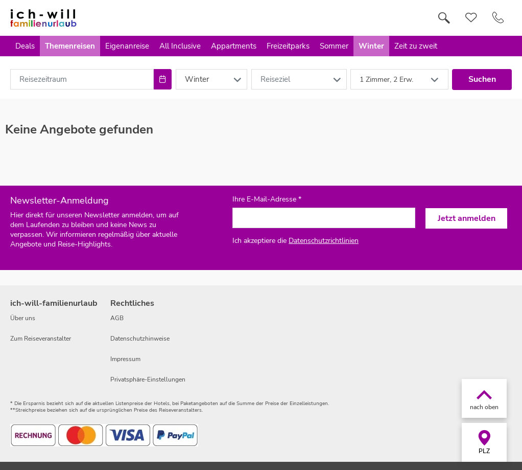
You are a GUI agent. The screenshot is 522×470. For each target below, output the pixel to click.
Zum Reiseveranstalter (40, 338)
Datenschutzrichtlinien (324, 240)
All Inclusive (180, 46)
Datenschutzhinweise (140, 338)
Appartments (233, 46)
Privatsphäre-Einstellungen (147, 379)
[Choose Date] (163, 79)
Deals (25, 46)
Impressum (125, 359)
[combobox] (82, 79)
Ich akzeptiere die (295, 240)
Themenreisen (70, 46)
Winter (371, 46)
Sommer (334, 46)
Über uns (22, 318)
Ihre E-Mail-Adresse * (266, 199)
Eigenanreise (127, 46)
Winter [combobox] (197, 79)
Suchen (482, 79)
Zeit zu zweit (415, 46)
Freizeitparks (288, 46)
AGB (117, 318)
